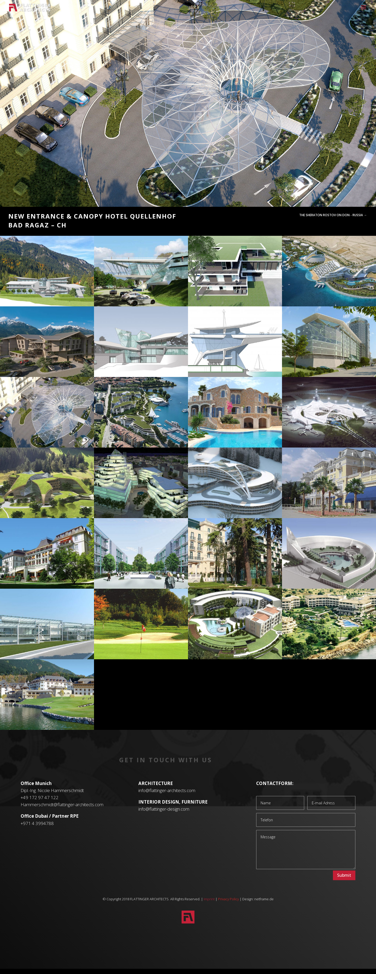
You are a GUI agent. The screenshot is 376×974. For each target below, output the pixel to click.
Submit (344, 875)
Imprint (209, 899)
